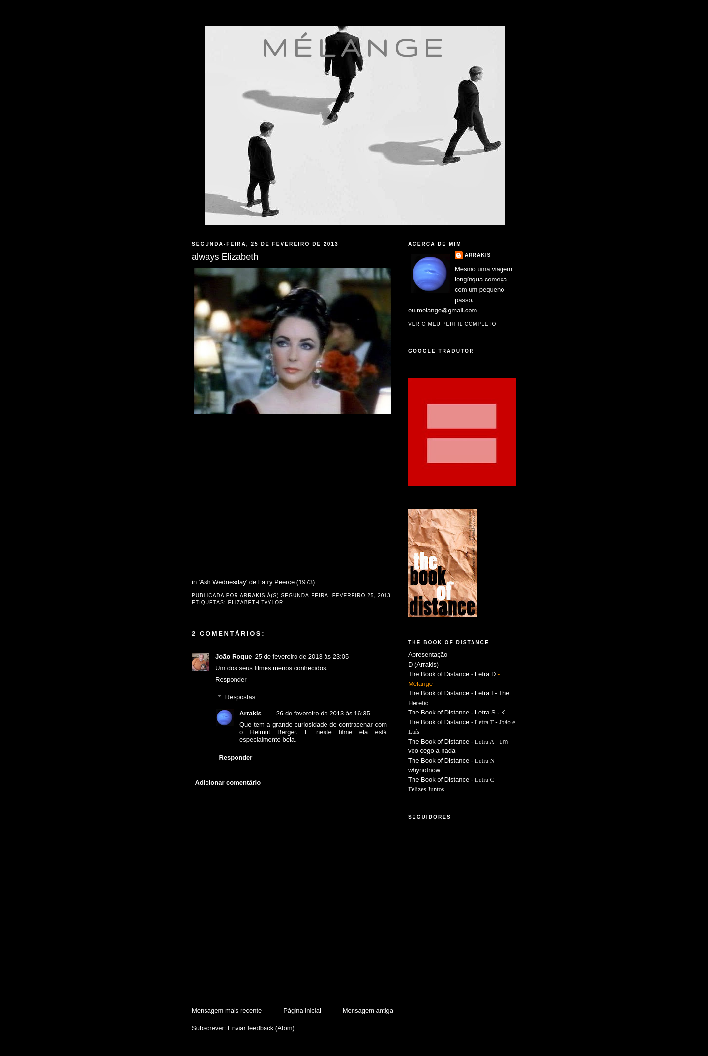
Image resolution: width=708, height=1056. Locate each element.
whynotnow (424, 770)
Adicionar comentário (228, 782)
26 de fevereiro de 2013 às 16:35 (323, 713)
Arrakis (250, 713)
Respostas (240, 697)
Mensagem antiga (368, 1010)
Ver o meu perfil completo (452, 324)
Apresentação (427, 654)
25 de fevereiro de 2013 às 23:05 (302, 656)
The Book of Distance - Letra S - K (456, 712)
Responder (231, 679)
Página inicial (302, 1010)
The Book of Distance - (441, 741)
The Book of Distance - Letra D (452, 674)
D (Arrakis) (423, 664)
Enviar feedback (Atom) (261, 1028)
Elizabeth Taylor (255, 602)
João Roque (233, 656)
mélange (355, 47)
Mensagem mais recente (227, 1010)
